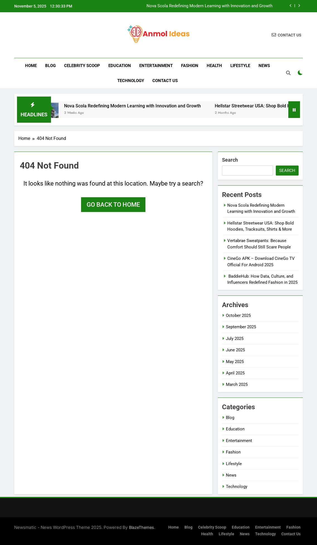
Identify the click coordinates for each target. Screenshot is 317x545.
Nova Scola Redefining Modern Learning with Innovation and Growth (209, 6)
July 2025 (234, 338)
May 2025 (235, 361)
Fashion (189, 65)
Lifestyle (240, 65)
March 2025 (237, 384)
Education (119, 65)
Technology (130, 80)
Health (214, 65)
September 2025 (241, 326)
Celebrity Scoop (82, 65)
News (264, 65)
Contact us (165, 80)
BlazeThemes (141, 527)
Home (31, 65)
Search (230, 160)
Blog (50, 65)
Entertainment (156, 65)
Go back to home (113, 204)
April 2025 (235, 373)
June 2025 (235, 349)
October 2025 (238, 315)
